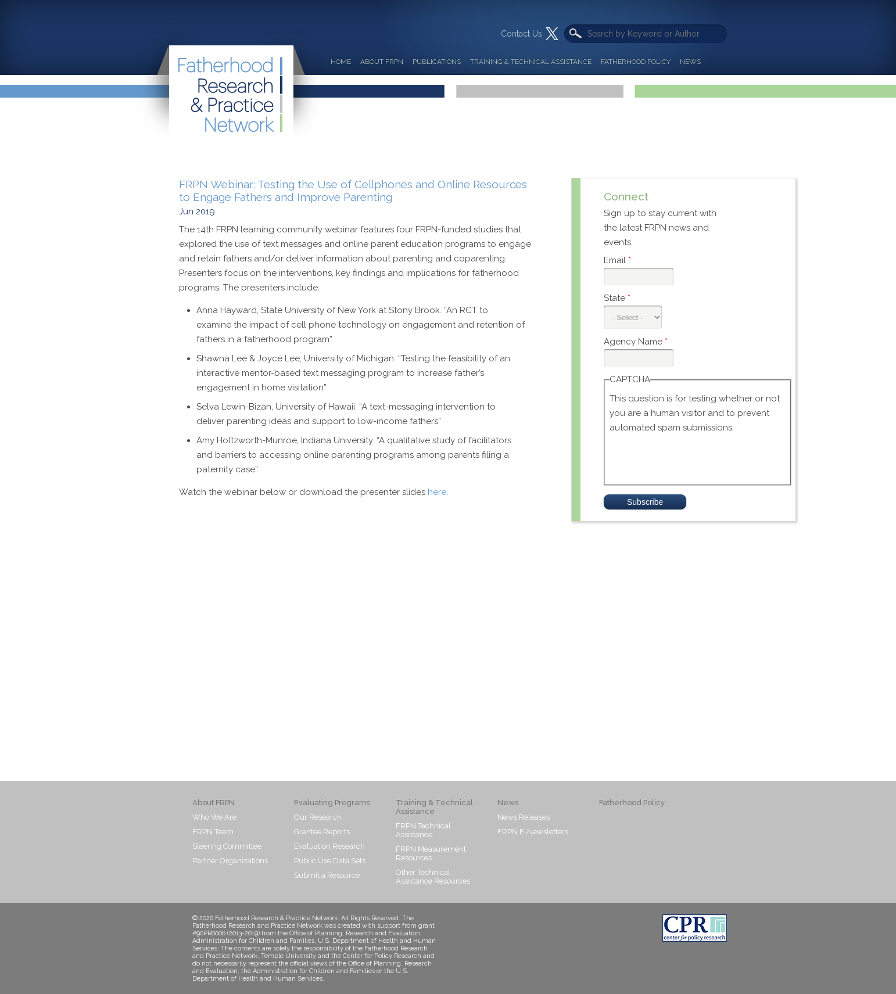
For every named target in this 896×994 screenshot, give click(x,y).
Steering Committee (226, 846)
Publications (437, 62)
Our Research (318, 817)
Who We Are (214, 817)
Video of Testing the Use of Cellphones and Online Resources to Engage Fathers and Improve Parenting (365, 616)
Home (341, 62)
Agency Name (636, 341)
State (617, 298)
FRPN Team (213, 831)
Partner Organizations (230, 860)
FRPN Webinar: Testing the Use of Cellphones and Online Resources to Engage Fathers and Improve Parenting (353, 190)
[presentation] (698, 457)
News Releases (523, 817)
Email (617, 260)
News (690, 62)
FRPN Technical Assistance (423, 830)
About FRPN (381, 62)
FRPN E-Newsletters (532, 831)
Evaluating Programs (332, 802)
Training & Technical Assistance (531, 62)
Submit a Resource (327, 875)
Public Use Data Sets (329, 860)
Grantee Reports (322, 831)
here (437, 492)
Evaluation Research (329, 846)
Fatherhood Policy (636, 62)
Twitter (552, 33)
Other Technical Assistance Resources (433, 876)
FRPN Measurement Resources (431, 853)
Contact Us (521, 33)
